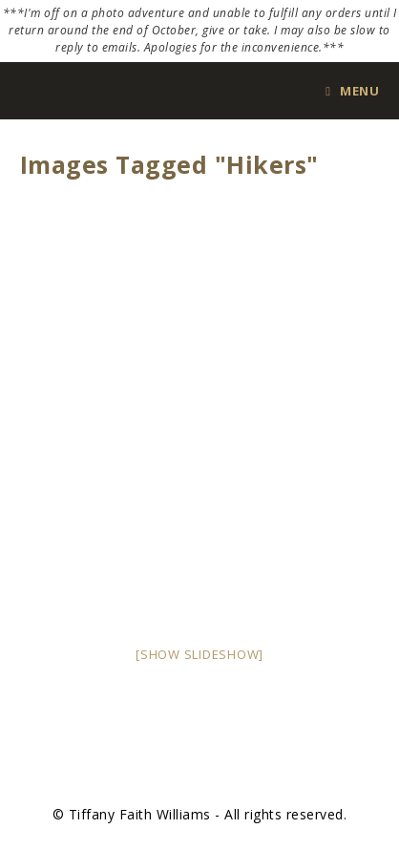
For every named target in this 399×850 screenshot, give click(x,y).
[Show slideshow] (199, 654)
